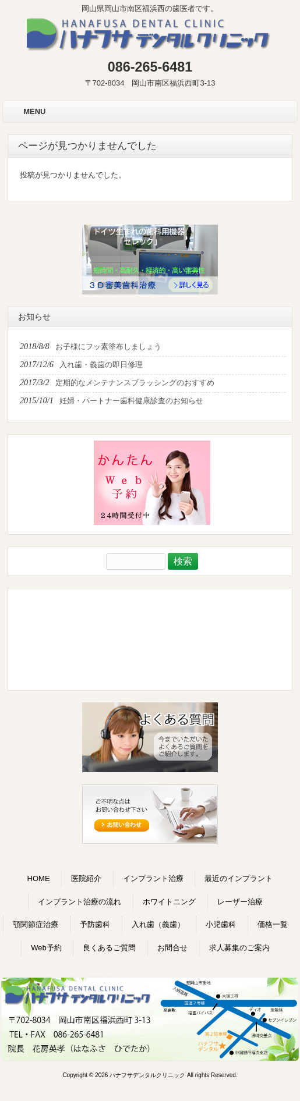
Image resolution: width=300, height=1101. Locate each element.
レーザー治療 (240, 901)
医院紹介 (86, 878)
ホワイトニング (169, 901)
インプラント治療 (153, 878)
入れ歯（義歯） (158, 924)
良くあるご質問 (109, 947)
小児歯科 (221, 924)
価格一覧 (272, 924)
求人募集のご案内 (239, 947)
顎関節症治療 (35, 924)
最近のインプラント (238, 878)
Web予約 (46, 947)
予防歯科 (95, 924)
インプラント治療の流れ (79, 901)
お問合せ (172, 947)
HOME (38, 878)
